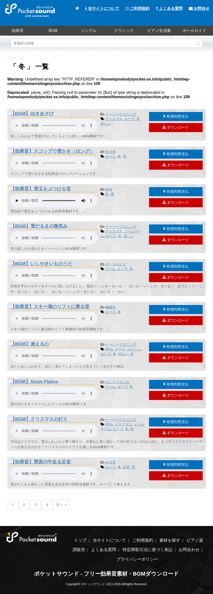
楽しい (105, 123)
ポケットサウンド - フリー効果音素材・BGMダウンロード (106, 574)
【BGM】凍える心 (29, 343)
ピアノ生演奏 (159, 30)
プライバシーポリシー (137, 559)
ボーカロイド (194, 30)
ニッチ (122, 269)
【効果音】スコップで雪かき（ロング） (52, 151)
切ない (123, 354)
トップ (80, 540)
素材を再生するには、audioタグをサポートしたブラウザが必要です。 (54, 125)
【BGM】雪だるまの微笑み (39, 226)
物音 (108, 189)
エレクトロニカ (117, 382)
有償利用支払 (175, 116)
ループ (129, 119)
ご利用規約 (137, 8)
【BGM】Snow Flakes (34, 381)
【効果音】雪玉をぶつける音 (40, 188)
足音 (126, 467)
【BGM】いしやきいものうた (41, 263)
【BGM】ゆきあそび (32, 113)
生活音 (110, 152)
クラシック (124, 30)
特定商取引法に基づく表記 (148, 549)
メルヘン (134, 349)
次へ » (61, 504)
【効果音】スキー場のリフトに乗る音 (49, 306)
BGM (53, 30)
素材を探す (169, 540)
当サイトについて (102, 8)
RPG (109, 349)
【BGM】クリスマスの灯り (39, 419)
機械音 (110, 307)
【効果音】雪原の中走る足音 (40, 461)
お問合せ (199, 8)
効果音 (18, 30)
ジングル (88, 30)
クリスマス (113, 119)
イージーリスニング (120, 114)
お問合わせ (189, 549)
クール (110, 269)
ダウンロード (176, 127)
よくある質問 (169, 8)
